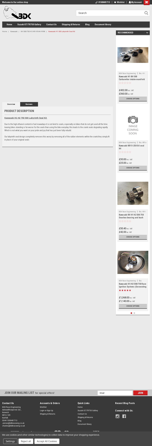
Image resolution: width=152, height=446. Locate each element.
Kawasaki (14, 31)
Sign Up (50, 411)
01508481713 (102, 2)
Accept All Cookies (47, 441)
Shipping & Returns (71, 24)
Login (42, 411)
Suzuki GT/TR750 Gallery (29, 24)
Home (9, 24)
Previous (144, 33)
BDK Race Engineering (127, 73)
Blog (87, 24)
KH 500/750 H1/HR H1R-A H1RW (33, 31)
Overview (11, 104)
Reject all (26, 441)
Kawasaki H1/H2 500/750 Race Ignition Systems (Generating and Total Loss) (133, 287)
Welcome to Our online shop (15, 2)
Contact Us (51, 24)
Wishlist (119, 2)
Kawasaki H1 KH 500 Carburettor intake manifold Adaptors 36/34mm (132, 79)
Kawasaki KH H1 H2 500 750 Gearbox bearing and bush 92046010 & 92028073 (131, 218)
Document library (103, 24)
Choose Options (133, 99)
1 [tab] (131, 313)
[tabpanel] (132, 70)
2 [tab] (134, 313)
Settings (10, 441)
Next (147, 33)
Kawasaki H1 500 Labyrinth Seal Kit (61, 31)
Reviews (29, 104)
